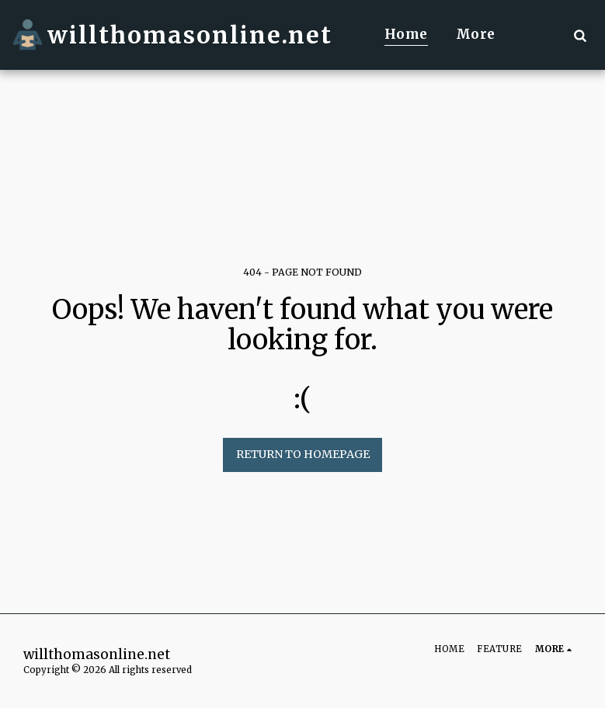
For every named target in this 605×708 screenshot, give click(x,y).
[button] (580, 35)
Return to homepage (303, 454)
